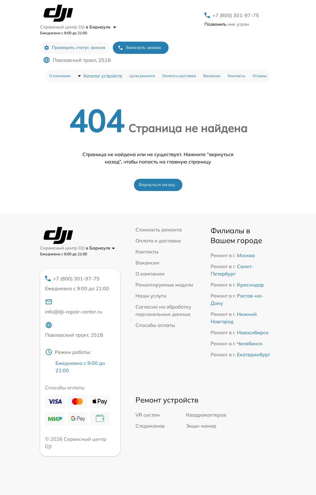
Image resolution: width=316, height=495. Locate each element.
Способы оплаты (155, 325)
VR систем (147, 415)
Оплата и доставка (179, 75)
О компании (59, 75)
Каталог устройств (102, 76)
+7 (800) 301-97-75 (235, 15)
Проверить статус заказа (74, 48)
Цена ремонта (142, 75)
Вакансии (211, 75)
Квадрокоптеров (206, 415)
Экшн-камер (201, 426)
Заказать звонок (139, 48)
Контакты (236, 75)
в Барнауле (101, 27)
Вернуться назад (157, 184)
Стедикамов (150, 426)
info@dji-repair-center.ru (73, 306)
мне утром (226, 24)
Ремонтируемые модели (164, 285)
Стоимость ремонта (158, 230)
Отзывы (260, 75)
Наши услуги (150, 296)
